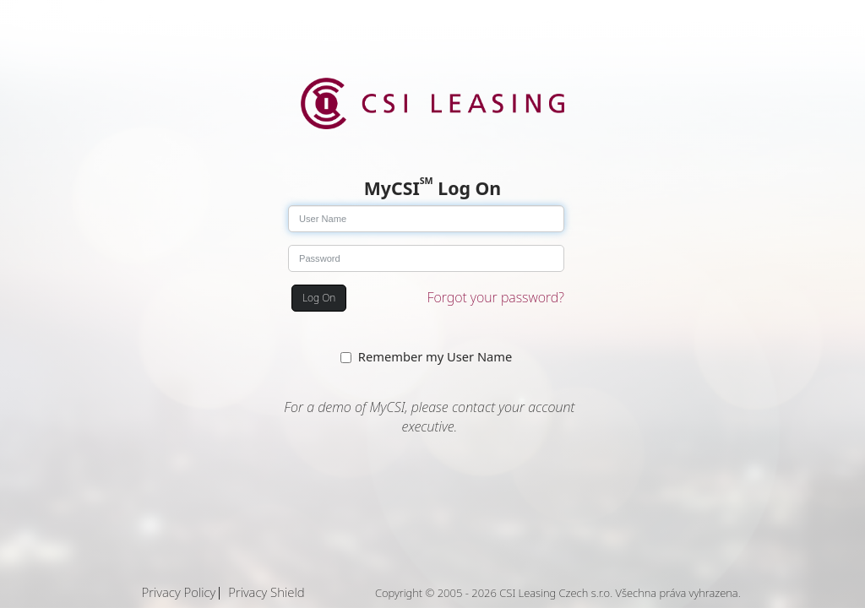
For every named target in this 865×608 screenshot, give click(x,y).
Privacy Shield (266, 592)
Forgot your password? (495, 297)
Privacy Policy (179, 592)
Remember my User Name (435, 356)
